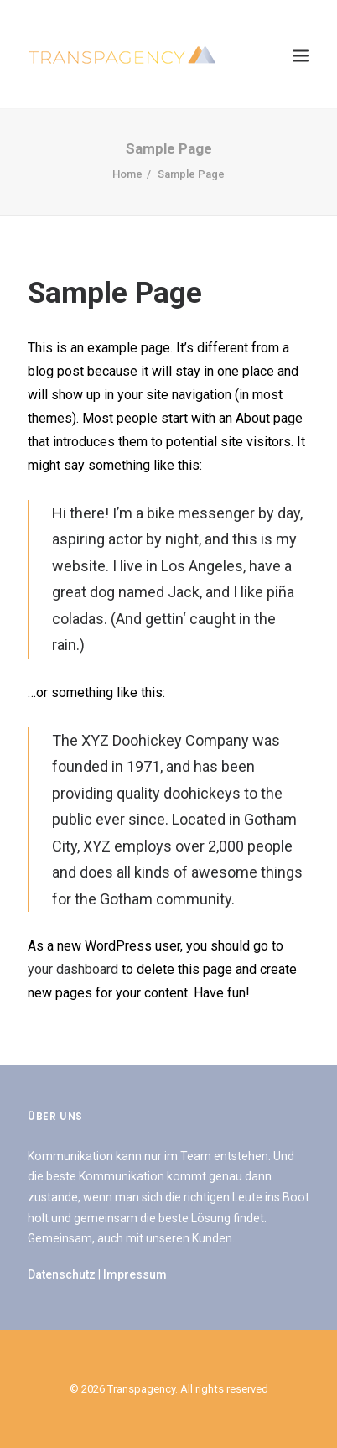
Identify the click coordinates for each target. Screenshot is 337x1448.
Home (127, 174)
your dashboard (73, 969)
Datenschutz (62, 1274)
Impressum (135, 1274)
